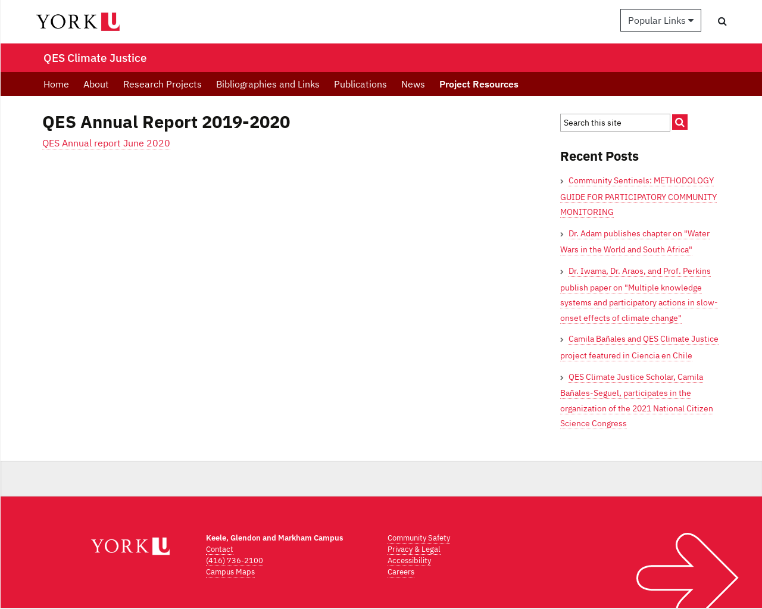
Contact (219, 549)
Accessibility (409, 560)
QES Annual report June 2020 (106, 143)
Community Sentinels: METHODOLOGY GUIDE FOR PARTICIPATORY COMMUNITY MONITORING (638, 196)
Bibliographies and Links (268, 84)
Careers (401, 572)
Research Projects (162, 84)
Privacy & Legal (414, 549)
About (96, 84)
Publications (360, 84)
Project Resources (479, 84)
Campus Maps (230, 572)
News (413, 84)
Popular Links (661, 20)
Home (56, 84)
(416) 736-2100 (234, 560)
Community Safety (419, 538)
